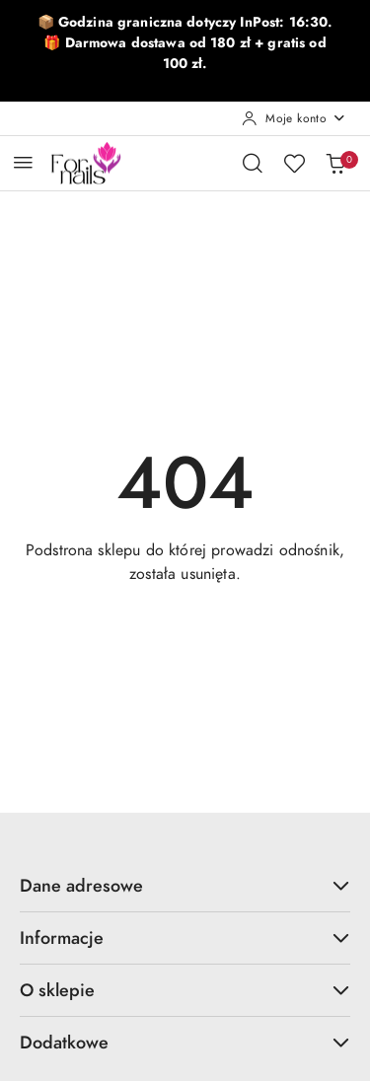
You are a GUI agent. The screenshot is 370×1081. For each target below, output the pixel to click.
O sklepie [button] (185, 989)
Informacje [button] (185, 937)
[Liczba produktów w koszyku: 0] (335, 162)
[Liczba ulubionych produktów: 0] (294, 162)
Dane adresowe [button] (185, 885)
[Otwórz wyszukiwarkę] (252, 162)
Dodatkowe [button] (185, 1042)
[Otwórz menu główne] (23, 162)
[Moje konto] (294, 118)
